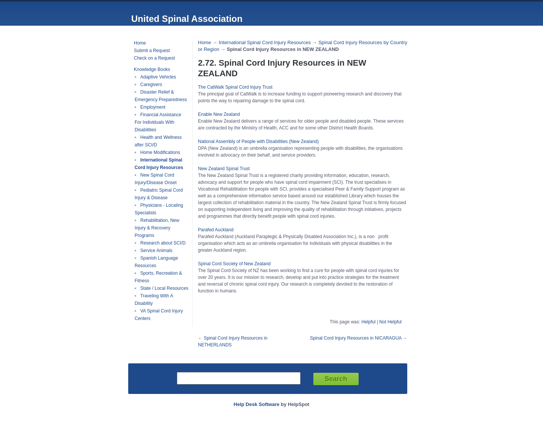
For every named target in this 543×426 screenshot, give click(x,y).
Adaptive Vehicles (158, 77)
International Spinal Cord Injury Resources (159, 163)
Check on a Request (154, 58)
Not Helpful (390, 321)
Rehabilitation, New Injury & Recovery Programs (157, 228)
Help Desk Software (256, 404)
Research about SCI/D (163, 243)
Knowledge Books (152, 69)
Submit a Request (152, 50)
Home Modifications (160, 152)
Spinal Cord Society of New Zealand (234, 263)
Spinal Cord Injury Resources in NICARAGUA (356, 338)
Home (140, 43)
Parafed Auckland (215, 229)
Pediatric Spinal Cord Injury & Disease (159, 194)
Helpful (368, 321)
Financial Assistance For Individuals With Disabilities (158, 122)
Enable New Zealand (219, 114)
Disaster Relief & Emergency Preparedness (161, 95)
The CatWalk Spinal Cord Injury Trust (235, 87)
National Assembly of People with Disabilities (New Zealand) (258, 141)
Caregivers (151, 84)
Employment (153, 107)
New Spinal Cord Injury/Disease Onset (155, 178)
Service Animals (156, 250)
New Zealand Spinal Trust (224, 168)
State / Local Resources (164, 288)
